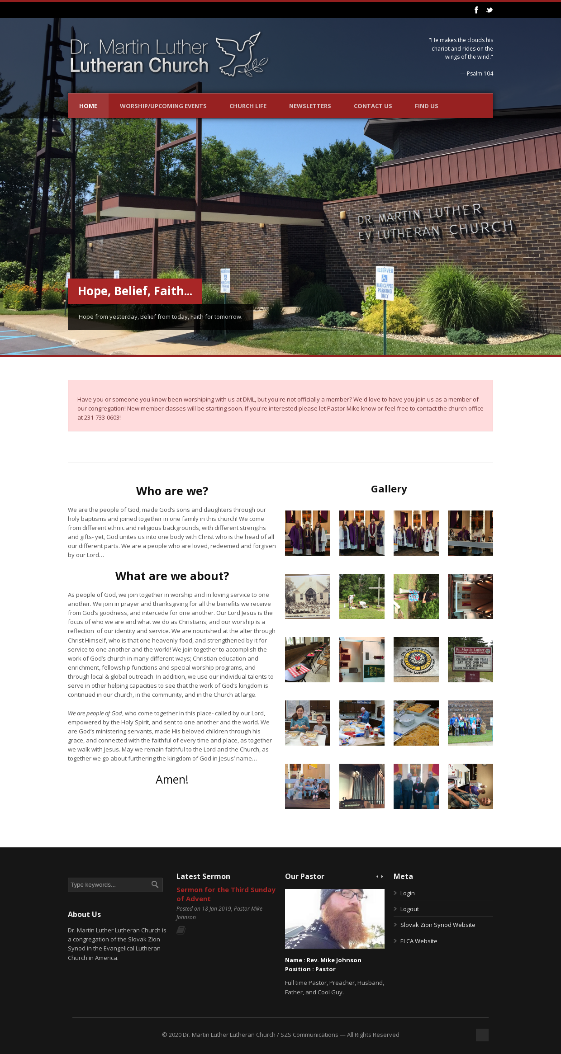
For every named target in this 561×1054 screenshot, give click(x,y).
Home (88, 106)
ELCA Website (418, 941)
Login (407, 893)
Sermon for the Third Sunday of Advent (226, 894)
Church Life (247, 106)
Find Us (426, 106)
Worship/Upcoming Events (163, 106)
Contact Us (373, 106)
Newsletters (310, 106)
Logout (409, 909)
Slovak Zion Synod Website (437, 925)
